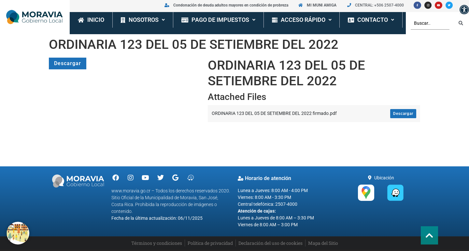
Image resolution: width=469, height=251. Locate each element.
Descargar (67, 63)
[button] (464, 9)
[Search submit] (461, 23)
